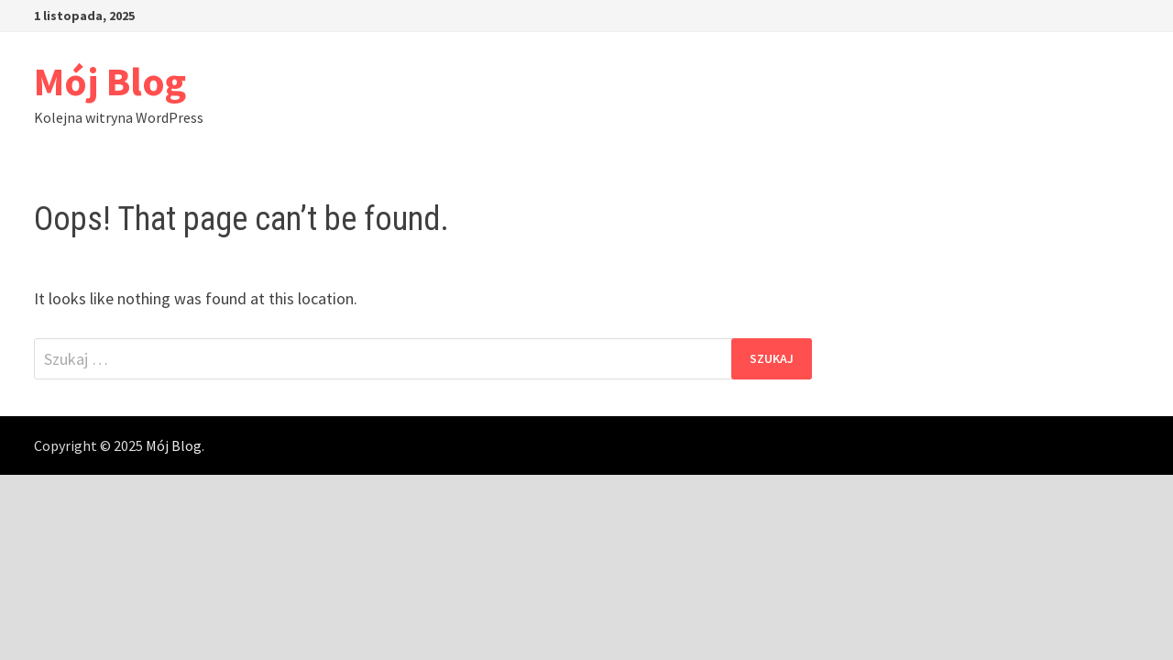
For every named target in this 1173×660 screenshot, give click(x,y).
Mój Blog (110, 81)
